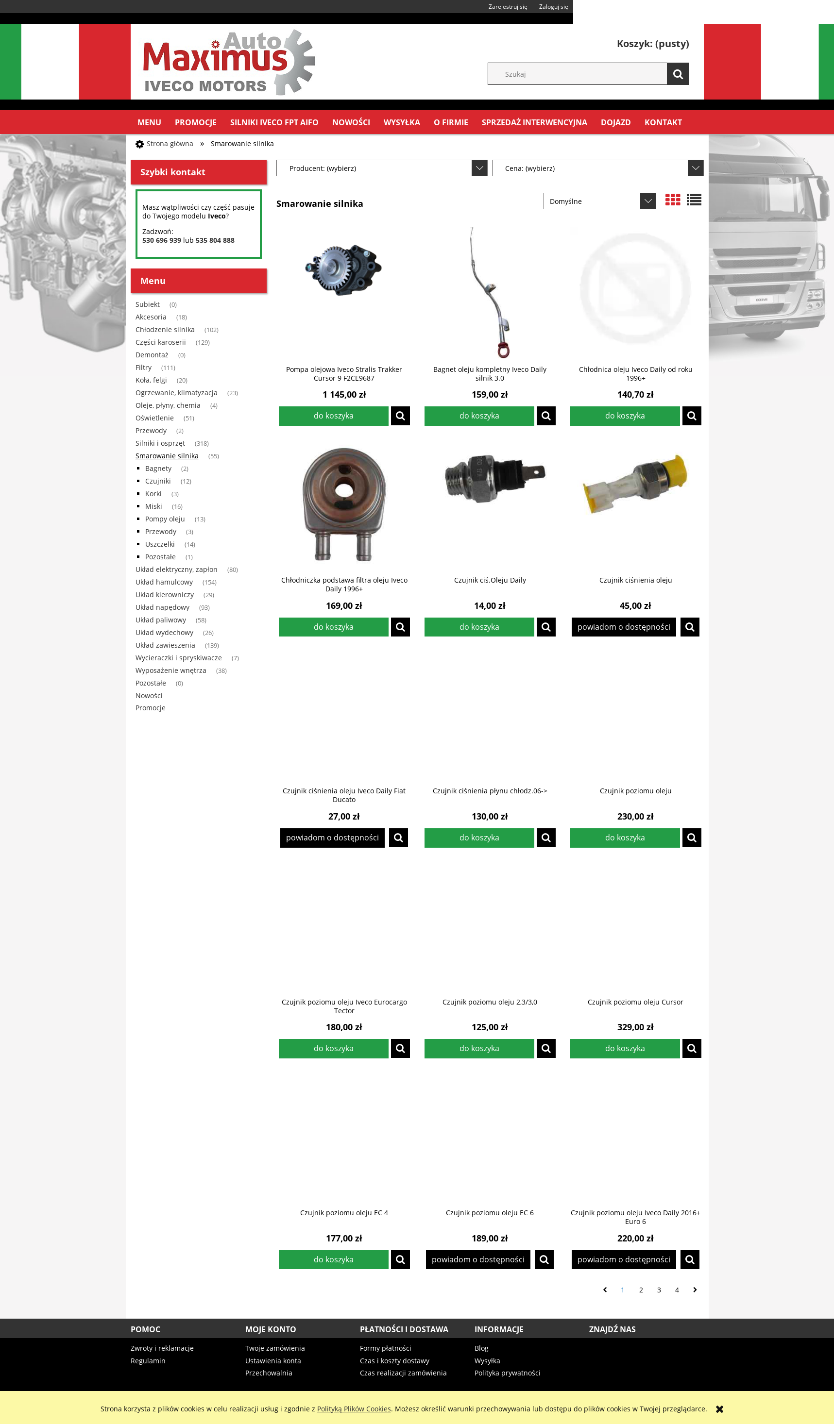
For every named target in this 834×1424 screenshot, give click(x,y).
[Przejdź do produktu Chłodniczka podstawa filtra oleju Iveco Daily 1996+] (344, 503)
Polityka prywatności (508, 1372)
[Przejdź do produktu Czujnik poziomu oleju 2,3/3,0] (490, 925)
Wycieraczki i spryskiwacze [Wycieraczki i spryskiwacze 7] (179, 657)
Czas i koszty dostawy (394, 1360)
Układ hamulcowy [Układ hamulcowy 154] (164, 581)
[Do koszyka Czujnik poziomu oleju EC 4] (334, 1260)
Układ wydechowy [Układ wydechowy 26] (164, 632)
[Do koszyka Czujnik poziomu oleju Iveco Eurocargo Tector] (334, 1048)
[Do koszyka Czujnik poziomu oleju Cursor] (625, 1048)
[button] (400, 415)
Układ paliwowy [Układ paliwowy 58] (161, 619)
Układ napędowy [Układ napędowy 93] (162, 607)
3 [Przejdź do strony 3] (659, 1289)
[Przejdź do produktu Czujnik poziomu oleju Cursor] (635, 925)
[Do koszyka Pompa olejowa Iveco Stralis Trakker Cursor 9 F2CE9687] (334, 416)
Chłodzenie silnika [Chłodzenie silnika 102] (165, 329)
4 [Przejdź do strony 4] (677, 1289)
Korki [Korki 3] (153, 493)
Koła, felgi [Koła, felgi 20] (151, 380)
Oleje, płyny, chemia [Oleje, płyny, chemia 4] (168, 405)
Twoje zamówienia (275, 1348)
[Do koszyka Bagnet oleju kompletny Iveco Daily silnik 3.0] (479, 416)
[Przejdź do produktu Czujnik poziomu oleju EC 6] (490, 1136)
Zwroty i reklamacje (162, 1348)
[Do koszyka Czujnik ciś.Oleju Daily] (479, 627)
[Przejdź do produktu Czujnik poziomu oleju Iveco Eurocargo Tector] (344, 925)
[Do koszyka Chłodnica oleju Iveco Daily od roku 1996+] (625, 416)
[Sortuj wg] (600, 201)
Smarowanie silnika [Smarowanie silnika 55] (167, 455)
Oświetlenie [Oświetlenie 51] (155, 417)
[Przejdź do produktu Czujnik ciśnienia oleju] (635, 503)
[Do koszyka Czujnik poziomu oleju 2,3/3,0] (479, 1048)
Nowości (149, 695)
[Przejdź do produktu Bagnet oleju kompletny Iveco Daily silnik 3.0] (490, 292)
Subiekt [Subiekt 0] (148, 304)
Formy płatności (385, 1348)
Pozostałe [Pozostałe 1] (160, 556)
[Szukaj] (678, 74)
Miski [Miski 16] (153, 506)
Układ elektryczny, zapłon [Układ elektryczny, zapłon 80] (177, 569)
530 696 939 (161, 240)
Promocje (151, 707)
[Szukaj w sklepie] (593, 73)
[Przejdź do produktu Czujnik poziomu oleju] (635, 714)
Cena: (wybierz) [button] (530, 168)
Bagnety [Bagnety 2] (158, 468)
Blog (482, 1348)
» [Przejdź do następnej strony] (695, 1290)
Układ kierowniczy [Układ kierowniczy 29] (165, 594)
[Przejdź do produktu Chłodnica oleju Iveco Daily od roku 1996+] (635, 292)
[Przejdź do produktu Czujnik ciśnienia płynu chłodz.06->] (490, 714)
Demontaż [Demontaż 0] (152, 354)
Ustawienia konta (273, 1360)
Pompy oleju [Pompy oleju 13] (165, 518)
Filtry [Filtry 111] (144, 367)
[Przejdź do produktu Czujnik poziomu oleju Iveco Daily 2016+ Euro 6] (635, 1136)
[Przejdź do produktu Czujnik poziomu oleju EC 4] (344, 1136)
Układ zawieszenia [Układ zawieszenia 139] (165, 645)
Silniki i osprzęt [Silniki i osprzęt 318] (160, 443)
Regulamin (148, 1360)
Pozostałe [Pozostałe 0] (151, 682)
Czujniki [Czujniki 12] (158, 481)
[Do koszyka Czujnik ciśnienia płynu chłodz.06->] (479, 838)
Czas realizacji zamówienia (403, 1372)
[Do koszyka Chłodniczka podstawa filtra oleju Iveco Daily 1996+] (334, 627)
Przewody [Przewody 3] (160, 531)
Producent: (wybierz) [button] (322, 168)
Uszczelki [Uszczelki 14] (160, 544)
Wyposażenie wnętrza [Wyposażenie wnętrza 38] (171, 670)
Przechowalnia (268, 1372)
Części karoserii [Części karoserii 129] (161, 342)
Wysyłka (487, 1360)
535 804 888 (215, 240)
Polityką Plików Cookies (354, 1408)
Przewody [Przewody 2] (151, 430)
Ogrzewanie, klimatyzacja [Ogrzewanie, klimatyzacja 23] (177, 392)
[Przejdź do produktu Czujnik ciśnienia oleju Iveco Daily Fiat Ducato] (344, 714)
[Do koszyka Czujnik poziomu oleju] (625, 838)
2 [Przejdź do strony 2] (641, 1289)
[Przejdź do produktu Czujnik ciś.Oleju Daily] (490, 503)
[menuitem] (149, 122)
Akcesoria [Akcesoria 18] (151, 316)
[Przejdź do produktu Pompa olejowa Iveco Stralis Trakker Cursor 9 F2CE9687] (344, 292)
